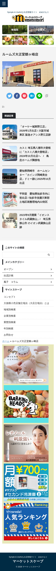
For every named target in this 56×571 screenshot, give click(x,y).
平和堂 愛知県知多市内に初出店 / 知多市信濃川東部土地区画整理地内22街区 (34, 197)
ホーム (5, 341)
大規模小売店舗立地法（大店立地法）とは (26, 303)
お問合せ (8, 335)
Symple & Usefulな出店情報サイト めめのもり (28, 557)
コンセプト (10, 297)
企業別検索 (10, 316)
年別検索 (8, 328)
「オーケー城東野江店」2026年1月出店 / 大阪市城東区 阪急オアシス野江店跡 (35, 130)
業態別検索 (10, 322)
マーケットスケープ (28, 561)
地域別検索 (10, 309)
